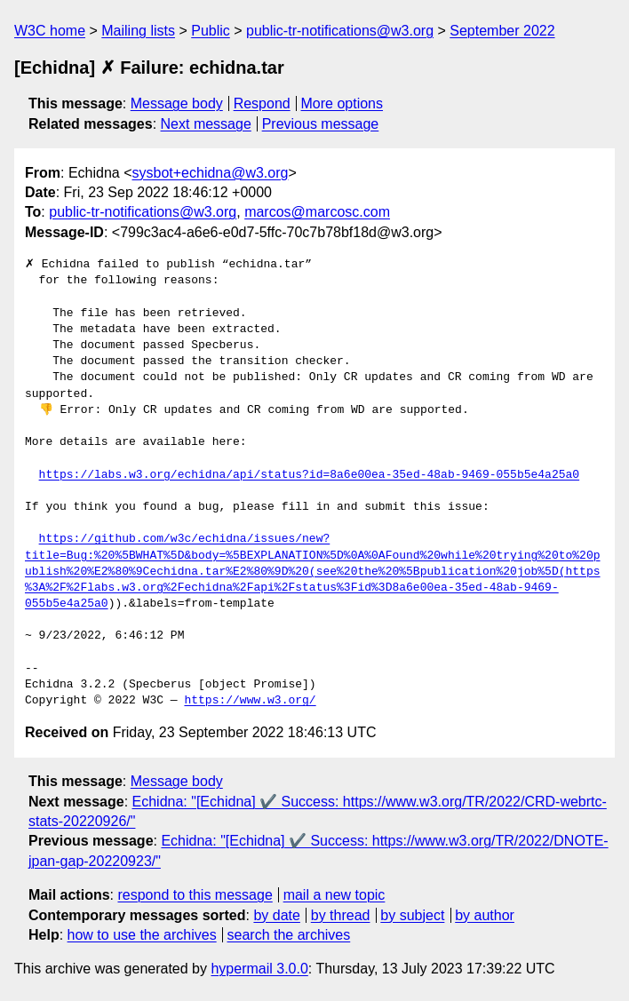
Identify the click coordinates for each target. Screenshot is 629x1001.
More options (342, 103)
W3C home (49, 30)
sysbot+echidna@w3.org (210, 172)
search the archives (289, 934)
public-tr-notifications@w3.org (340, 30)
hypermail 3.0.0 (259, 968)
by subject (412, 915)
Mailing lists (138, 30)
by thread (340, 915)
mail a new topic (334, 894)
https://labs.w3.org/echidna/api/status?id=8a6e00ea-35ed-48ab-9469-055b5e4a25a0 (309, 475)
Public (210, 30)
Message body (177, 103)
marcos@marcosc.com (317, 211)
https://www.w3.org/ (249, 701)
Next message (206, 123)
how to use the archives (142, 934)
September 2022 (502, 30)
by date (276, 915)
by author (484, 915)
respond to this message (194, 894)
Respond (262, 103)
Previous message (320, 123)
